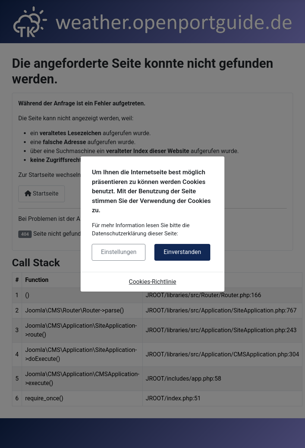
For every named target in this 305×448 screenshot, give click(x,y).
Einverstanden (182, 251)
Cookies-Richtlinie (152, 281)
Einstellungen (119, 251)
